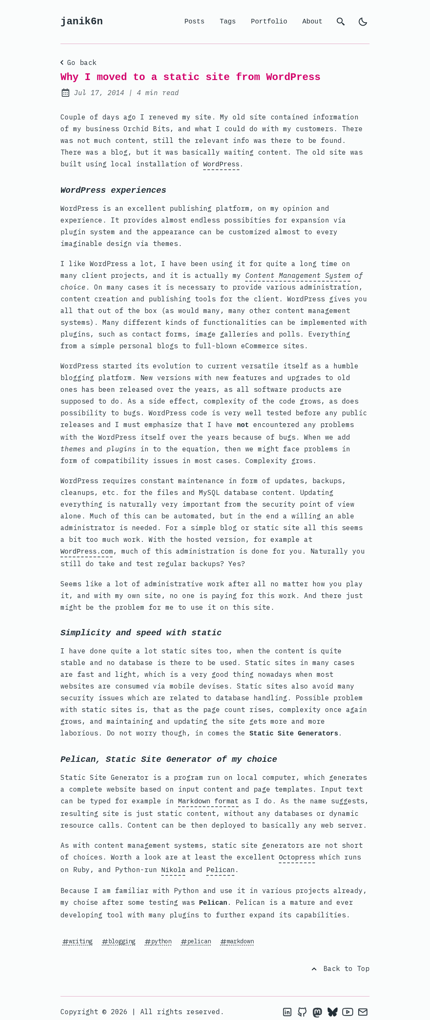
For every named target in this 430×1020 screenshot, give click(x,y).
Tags (228, 21)
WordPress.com (86, 549)
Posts (194, 21)
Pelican (221, 864)
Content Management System (297, 274)
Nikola (173, 864)
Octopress (297, 852)
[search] (341, 21)
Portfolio (269, 21)
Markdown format (208, 797)
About (312, 21)
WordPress (221, 163)
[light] (363, 21)
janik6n (81, 21)
